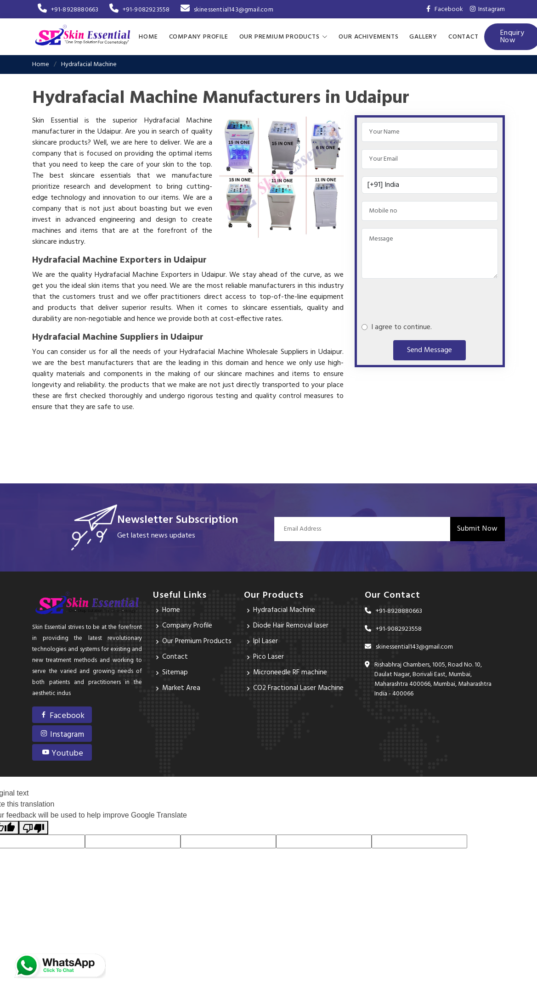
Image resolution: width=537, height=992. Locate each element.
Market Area (181, 688)
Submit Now (477, 528)
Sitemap (175, 672)
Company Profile (198, 36)
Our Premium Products (197, 641)
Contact (463, 36)
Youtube (62, 753)
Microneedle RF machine (290, 672)
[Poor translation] (33, 827)
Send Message (429, 350)
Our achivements (368, 36)
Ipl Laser (265, 641)
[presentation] (431, 296)
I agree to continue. (399, 326)
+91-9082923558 (139, 10)
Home (148, 36)
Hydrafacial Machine (285, 610)
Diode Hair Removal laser (291, 625)
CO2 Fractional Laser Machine (299, 688)
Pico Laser (268, 657)
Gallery (423, 36)
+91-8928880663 (68, 10)
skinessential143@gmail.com (227, 10)
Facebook (62, 715)
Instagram (487, 9)
